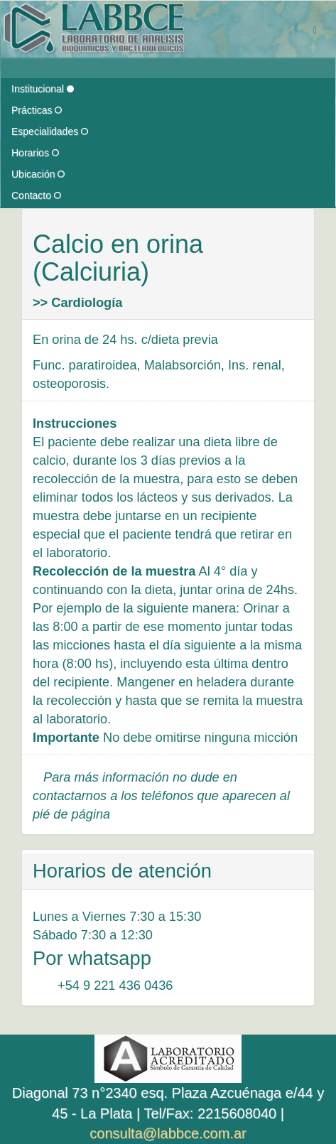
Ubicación (38, 174)
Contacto (36, 195)
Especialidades (49, 131)
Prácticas (36, 110)
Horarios (35, 152)
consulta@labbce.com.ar (168, 1133)
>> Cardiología (77, 303)
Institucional (42, 89)
